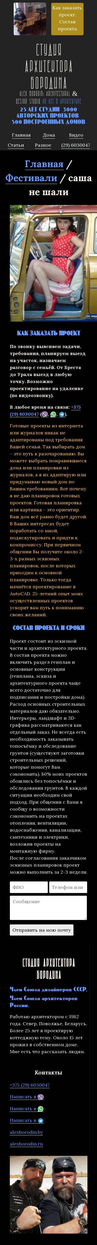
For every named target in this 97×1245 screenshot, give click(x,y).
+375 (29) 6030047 (30, 1085)
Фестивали (31, 178)
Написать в (27, 1097)
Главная (44, 164)
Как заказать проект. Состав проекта (67, 18)
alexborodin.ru (26, 1144)
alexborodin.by (26, 1132)
